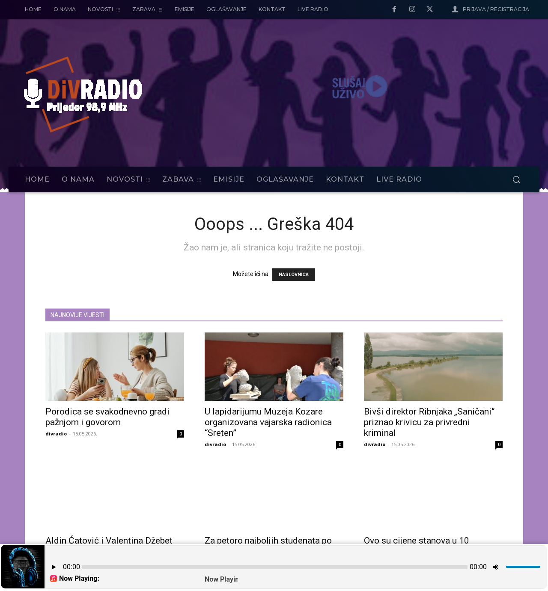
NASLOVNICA (294, 274)
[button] (516, 179)
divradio (56, 433)
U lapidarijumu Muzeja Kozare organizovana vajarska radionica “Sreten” (268, 422)
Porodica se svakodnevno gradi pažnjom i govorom (107, 416)
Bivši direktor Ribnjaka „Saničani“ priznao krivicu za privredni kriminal (429, 422)
